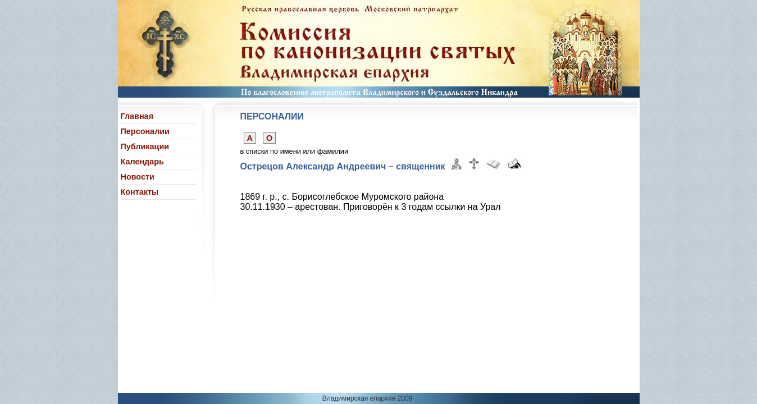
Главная (137, 116)
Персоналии (145, 131)
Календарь (142, 161)
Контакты (140, 191)
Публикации (145, 146)
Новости (137, 176)
